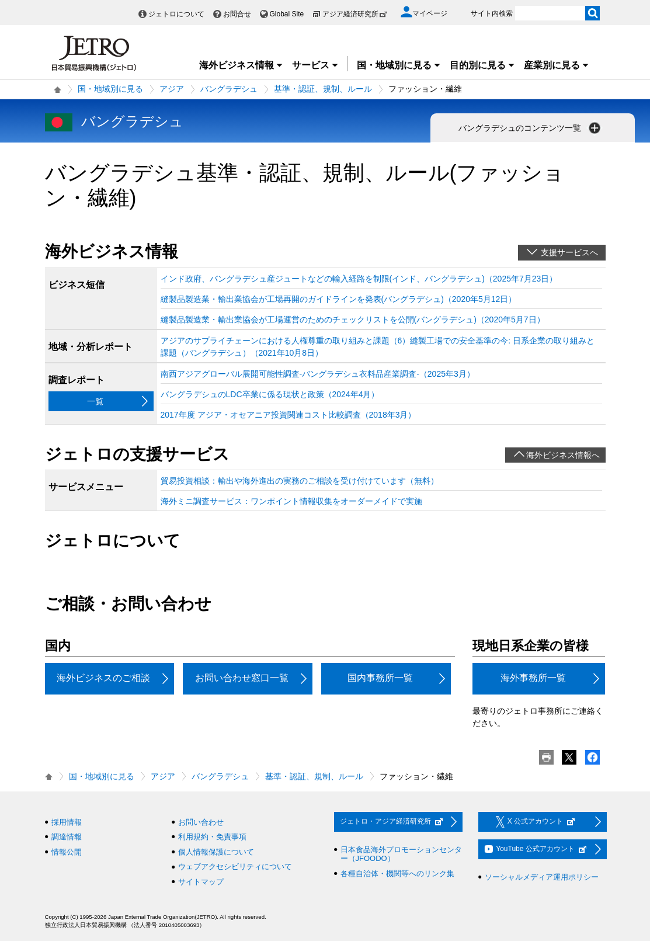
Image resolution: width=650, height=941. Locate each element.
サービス (315, 65)
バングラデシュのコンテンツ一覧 (530, 128)
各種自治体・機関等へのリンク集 (397, 873)
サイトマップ (201, 881)
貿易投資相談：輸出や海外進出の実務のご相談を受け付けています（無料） (300, 480)
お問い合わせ (201, 822)
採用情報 (66, 822)
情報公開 (66, 852)
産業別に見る (556, 65)
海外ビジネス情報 (241, 65)
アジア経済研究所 (355, 14)
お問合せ (237, 14)
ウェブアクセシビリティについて (235, 866)
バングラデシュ (229, 88)
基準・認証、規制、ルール (323, 88)
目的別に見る (482, 65)
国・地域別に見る (399, 65)
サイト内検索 (492, 13)
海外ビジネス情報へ (563, 455)
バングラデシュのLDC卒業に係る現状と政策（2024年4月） (270, 394)
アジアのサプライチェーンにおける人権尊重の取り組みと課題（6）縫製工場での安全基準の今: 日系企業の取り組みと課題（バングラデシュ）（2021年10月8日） (378, 346)
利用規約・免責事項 (212, 836)
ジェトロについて (176, 14)
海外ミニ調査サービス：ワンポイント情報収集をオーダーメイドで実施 (291, 501)
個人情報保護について (216, 852)
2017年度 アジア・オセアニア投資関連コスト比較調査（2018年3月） (288, 414)
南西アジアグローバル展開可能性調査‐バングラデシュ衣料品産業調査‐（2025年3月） (318, 374)
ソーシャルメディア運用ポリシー (542, 877)
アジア (171, 88)
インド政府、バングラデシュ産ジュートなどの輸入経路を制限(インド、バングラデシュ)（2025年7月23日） (359, 278)
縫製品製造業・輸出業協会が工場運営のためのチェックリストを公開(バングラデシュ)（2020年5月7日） (353, 319)
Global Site (287, 14)
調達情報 (66, 836)
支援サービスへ (569, 252)
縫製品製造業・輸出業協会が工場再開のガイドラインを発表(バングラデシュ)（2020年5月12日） (339, 299)
